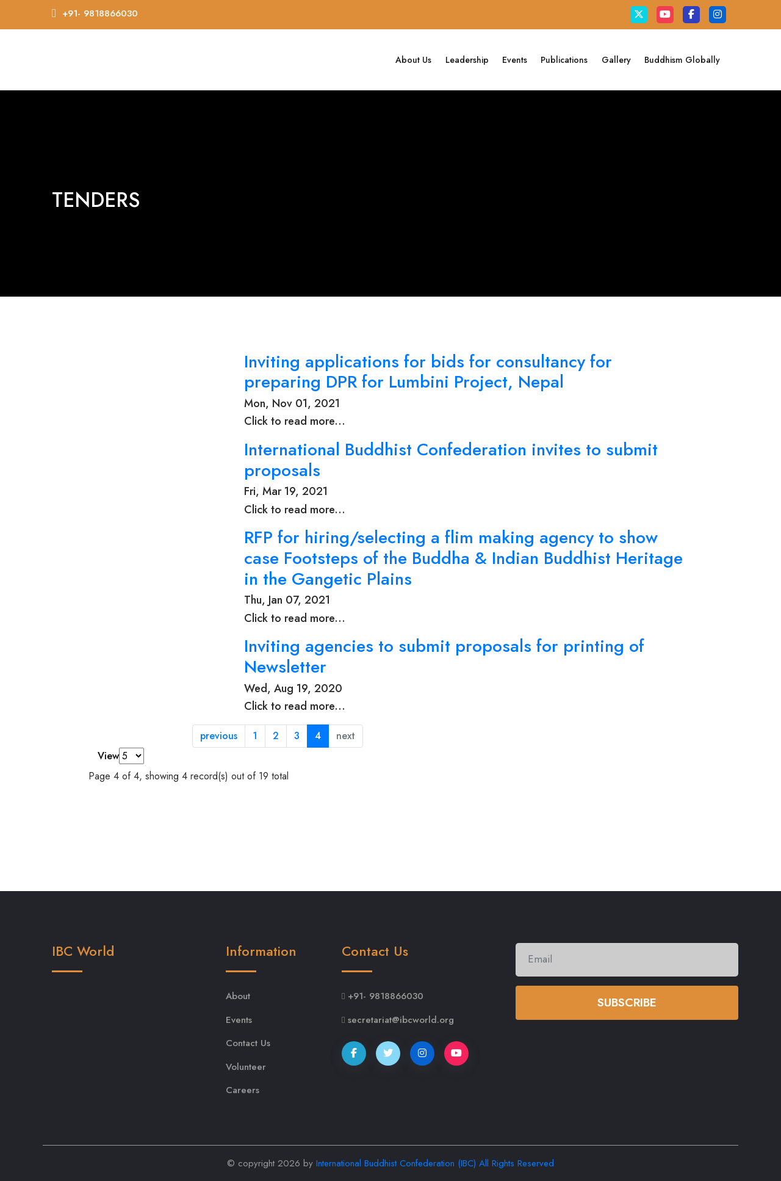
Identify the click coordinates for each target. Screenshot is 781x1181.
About (238, 996)
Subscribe (627, 1002)
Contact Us (248, 1043)
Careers (242, 1090)
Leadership (467, 60)
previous (218, 736)
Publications (564, 60)
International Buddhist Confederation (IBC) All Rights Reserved (435, 1163)
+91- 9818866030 (100, 13)
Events (514, 60)
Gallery (616, 60)
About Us (413, 60)
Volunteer (246, 1067)
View (108, 756)
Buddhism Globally (682, 60)
